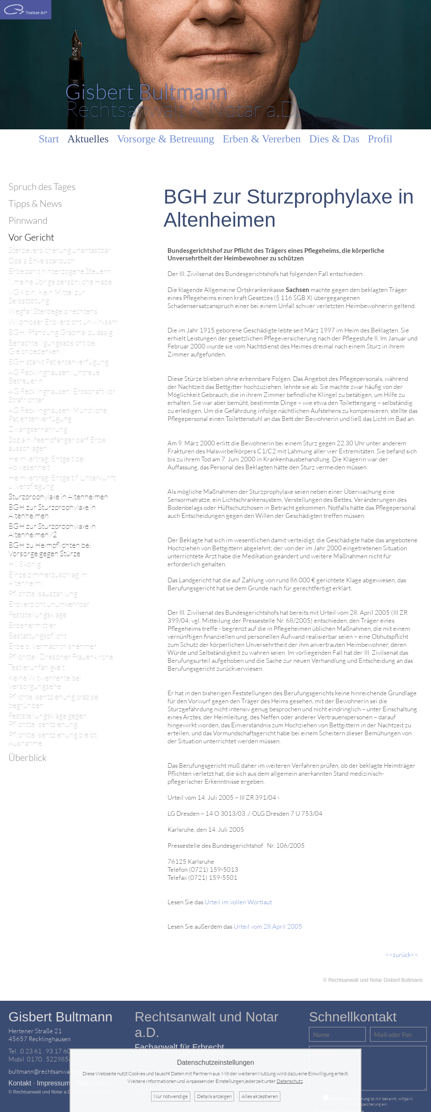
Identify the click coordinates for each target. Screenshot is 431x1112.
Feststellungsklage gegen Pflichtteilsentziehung (47, 720)
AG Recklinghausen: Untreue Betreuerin (54, 376)
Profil (380, 139)
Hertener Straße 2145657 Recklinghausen (39, 1035)
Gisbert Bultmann (60, 1016)
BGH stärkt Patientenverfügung (58, 361)
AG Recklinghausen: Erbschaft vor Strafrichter (62, 395)
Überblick (27, 757)
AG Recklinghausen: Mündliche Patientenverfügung (57, 414)
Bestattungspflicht (37, 635)
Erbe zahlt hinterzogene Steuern (59, 271)
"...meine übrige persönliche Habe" (61, 281)
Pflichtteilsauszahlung (42, 593)
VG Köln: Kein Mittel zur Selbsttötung (46, 296)
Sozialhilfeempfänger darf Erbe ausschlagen (57, 444)
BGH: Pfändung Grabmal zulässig (60, 332)
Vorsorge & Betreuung (165, 139)
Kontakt (19, 1083)
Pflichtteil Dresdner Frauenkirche (60, 656)
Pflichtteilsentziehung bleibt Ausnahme (52, 739)
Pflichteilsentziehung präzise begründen (53, 701)
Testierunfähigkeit (36, 667)
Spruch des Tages (41, 186)
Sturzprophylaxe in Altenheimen (58, 496)
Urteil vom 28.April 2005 (268, 926)
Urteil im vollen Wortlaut (238, 902)
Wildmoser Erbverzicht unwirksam (62, 321)
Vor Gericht (31, 237)
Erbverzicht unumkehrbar (49, 604)
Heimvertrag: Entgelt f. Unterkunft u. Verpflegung (62, 481)
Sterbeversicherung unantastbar (59, 250)
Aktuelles (88, 139)
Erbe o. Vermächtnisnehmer (52, 646)
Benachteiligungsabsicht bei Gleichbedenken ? (52, 347)
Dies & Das (334, 139)
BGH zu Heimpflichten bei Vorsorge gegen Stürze (49, 549)
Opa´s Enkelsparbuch (41, 260)
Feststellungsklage (37, 614)
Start (49, 139)
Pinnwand (28, 220)
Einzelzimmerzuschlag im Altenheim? (48, 578)
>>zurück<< (401, 955)
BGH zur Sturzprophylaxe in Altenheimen (52, 511)
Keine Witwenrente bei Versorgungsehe (44, 682)
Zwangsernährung (37, 429)
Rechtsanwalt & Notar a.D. (182, 99)
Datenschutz (290, 1081)
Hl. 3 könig (24, 564)
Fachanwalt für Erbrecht (179, 1047)
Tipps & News (35, 203)
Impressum (53, 1083)
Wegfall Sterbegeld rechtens (53, 311)
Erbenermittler (32, 625)
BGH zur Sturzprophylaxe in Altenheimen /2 (52, 530)
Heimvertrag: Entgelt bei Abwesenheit (46, 463)
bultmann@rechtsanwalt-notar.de (52, 1071)
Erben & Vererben (262, 139)
